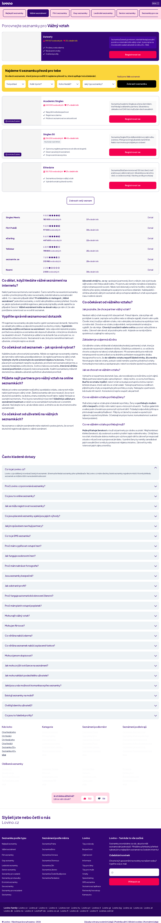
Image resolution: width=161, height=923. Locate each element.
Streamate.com (130, 780)
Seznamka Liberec (90, 747)
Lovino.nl (29, 906)
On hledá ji (6, 736)
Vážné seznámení (38, 13)
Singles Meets (13, 217)
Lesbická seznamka (51, 743)
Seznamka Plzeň (90, 743)
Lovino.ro (43, 903)
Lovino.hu (75, 903)
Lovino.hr (84, 906)
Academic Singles (53, 101)
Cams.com (87, 780)
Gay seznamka (49, 739)
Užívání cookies (135, 917)
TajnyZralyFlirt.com (10, 776)
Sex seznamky (8, 882)
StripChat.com (89, 776)
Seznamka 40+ (9, 751)
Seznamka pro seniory (52, 747)
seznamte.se (12, 259)
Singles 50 (49, 134)
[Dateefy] (21, 46)
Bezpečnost (87, 849)
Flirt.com (46, 773)
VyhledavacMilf (49, 780)
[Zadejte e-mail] (134, 874)
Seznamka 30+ (9, 747)
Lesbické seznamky (103, 13)
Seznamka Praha (90, 732)
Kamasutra (86, 890)
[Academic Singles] (21, 110)
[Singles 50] (21, 143)
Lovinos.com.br (106, 906)
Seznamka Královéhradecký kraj (137, 743)
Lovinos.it (96, 903)
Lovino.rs (53, 903)
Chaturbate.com (50, 776)
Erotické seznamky (10, 878)
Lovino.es (138, 903)
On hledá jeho (8, 739)
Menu (155, 3)
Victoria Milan (88, 769)
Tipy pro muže (88, 865)
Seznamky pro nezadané (12, 886)
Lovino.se (127, 903)
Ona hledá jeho (9, 732)
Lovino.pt (86, 903)
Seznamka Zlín (48, 861)
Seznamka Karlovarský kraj (135, 739)
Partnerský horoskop (91, 886)
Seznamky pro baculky (11, 874)
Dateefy (48, 36)
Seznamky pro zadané (11, 869)
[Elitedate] (21, 177)
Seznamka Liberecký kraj (134, 747)
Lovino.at (148, 903)
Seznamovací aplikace (91, 882)
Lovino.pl (33, 903)
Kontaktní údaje (151, 917)
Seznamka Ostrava (91, 739)
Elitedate (48, 167)
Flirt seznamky (60, 13)
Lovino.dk (8, 906)
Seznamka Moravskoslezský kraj (137, 751)
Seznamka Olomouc (91, 751)
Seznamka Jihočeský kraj (134, 732)
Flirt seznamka (48, 736)
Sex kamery (6, 890)
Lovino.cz (23, 903)
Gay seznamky (80, 13)
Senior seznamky (127, 13)
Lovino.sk (74, 906)
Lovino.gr (106, 903)
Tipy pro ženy (87, 861)
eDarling (10, 238)
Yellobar (10, 249)
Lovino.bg (117, 903)
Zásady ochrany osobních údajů (98, 917)
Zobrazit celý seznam (80, 200)
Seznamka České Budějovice (54, 869)
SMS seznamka (88, 878)
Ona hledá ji (7, 743)
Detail (150, 217)
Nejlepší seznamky (14, 13)
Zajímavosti (87, 853)
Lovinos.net (64, 903)
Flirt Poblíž (11, 228)
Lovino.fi (64, 906)
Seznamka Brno (89, 736)
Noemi (9, 269)
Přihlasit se (134, 883)
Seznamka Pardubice (50, 874)
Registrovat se (133, 54)
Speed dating (87, 874)
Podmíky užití (121, 917)
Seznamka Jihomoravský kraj (136, 736)
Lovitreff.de (40, 906)
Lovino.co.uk (53, 906)
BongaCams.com (131, 776)
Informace (86, 857)
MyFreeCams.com (10, 780)
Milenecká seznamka (51, 751)
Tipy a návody (88, 844)
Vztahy (85, 869)
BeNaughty (128, 773)
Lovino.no (18, 906)
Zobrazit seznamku (137, 84)
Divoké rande (8, 773)
